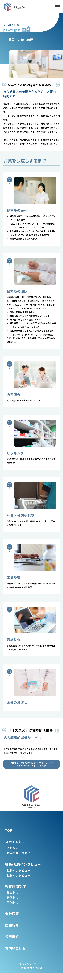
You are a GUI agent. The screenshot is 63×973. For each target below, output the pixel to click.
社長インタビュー (18, 870)
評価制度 (12, 902)
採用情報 (12, 936)
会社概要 (12, 913)
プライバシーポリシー (31, 964)
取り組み (12, 848)
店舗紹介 (12, 925)
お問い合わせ (15, 948)
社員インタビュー (18, 875)
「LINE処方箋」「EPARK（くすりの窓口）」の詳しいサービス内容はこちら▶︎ (31, 764)
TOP (8, 830)
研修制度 (12, 897)
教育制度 (12, 892)
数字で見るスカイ (18, 853)
